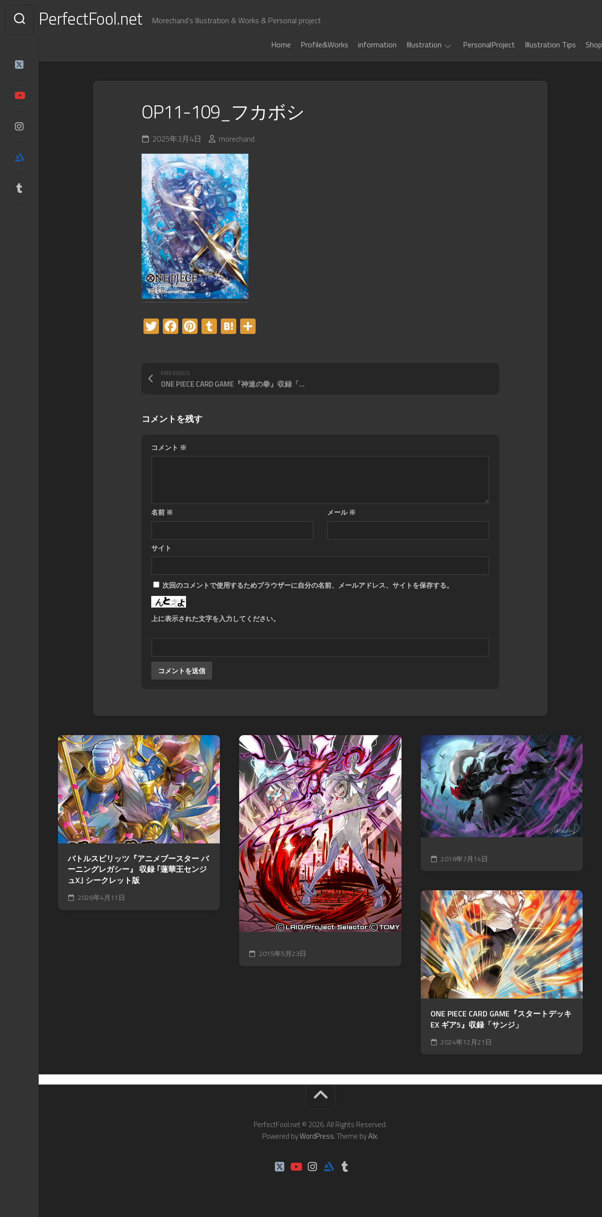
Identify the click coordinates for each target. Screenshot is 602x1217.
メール (341, 512)
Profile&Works (305, 44)
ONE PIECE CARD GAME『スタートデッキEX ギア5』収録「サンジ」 (501, 1019)
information (358, 44)
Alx (372, 1136)
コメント (168, 447)
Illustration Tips (531, 44)
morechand (237, 139)
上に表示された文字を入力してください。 (215, 618)
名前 (162, 512)
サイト (161, 548)
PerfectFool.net (112, 19)
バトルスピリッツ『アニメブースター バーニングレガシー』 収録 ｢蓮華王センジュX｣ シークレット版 (138, 869)
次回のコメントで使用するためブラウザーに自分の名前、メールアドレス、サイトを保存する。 (307, 585)
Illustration (404, 45)
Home (262, 44)
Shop (574, 44)
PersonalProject (470, 44)
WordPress (317, 1136)
